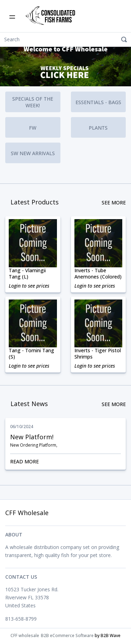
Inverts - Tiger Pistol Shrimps (97, 353)
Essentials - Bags (98, 102)
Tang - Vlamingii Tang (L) (27, 273)
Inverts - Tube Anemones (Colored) (98, 273)
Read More (65, 461)
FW (32, 127)
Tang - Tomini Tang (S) (31, 353)
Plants (98, 127)
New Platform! (31, 437)
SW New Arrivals (33, 153)
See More (114, 202)
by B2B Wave (108, 635)
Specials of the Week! (33, 102)
